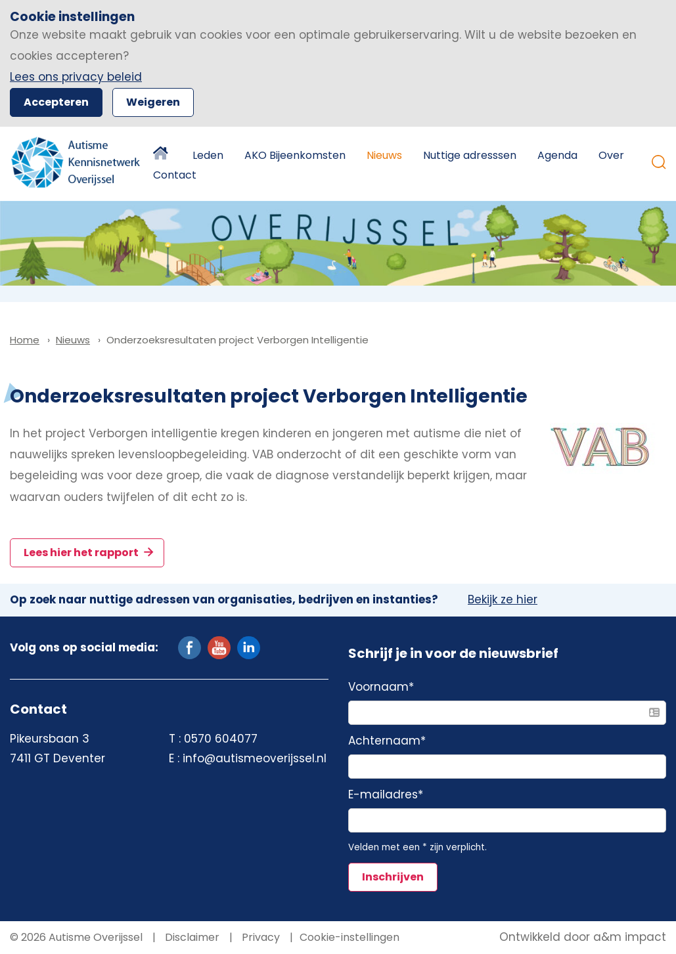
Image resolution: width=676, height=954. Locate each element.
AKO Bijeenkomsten (295, 155)
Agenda (557, 155)
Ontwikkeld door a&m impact (582, 937)
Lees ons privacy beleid (76, 77)
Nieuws (384, 155)
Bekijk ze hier (502, 600)
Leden (207, 155)
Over (611, 155)
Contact (174, 175)
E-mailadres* (385, 795)
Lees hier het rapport (82, 552)
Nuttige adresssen (469, 155)
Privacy (259, 937)
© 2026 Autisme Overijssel (76, 937)
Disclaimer (190, 937)
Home (162, 155)
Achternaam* (387, 741)
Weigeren (153, 102)
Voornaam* (381, 687)
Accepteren (56, 102)
